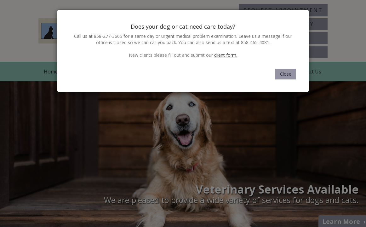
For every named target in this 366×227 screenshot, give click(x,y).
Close (285, 74)
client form (225, 55)
